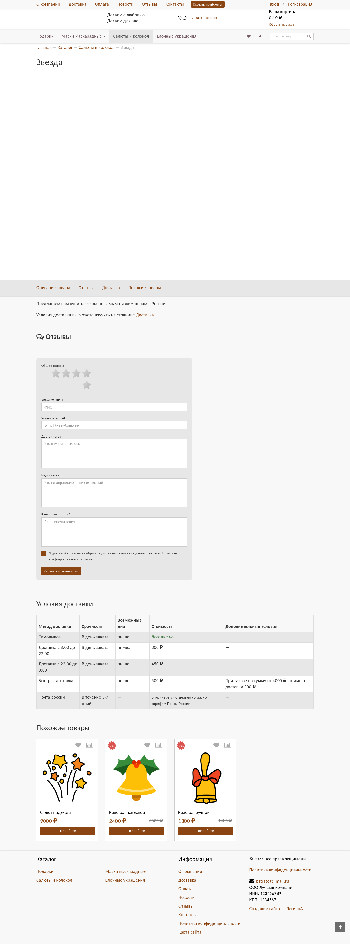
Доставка (77, 4)
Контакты (175, 4)
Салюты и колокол (131, 36)
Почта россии (241, 176)
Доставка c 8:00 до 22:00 (250, 157)
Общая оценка (52, 366)
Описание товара (53, 287)
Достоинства (51, 436)
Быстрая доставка (244, 170)
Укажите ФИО (52, 400)
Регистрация (300, 4)
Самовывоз (239, 151)
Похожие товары (144, 287)
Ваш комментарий (55, 514)
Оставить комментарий (61, 571)
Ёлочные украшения (176, 36)
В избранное (249, 128)
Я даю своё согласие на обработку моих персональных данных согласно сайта (110, 556)
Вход (274, 4)
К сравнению (249, 137)
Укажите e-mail (53, 418)
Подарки (45, 36)
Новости (125, 4)
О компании (48, 4)
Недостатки (50, 475)
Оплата (102, 4)
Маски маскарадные (83, 36)
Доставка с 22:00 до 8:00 (250, 164)
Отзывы (149, 4)
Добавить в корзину (269, 103)
